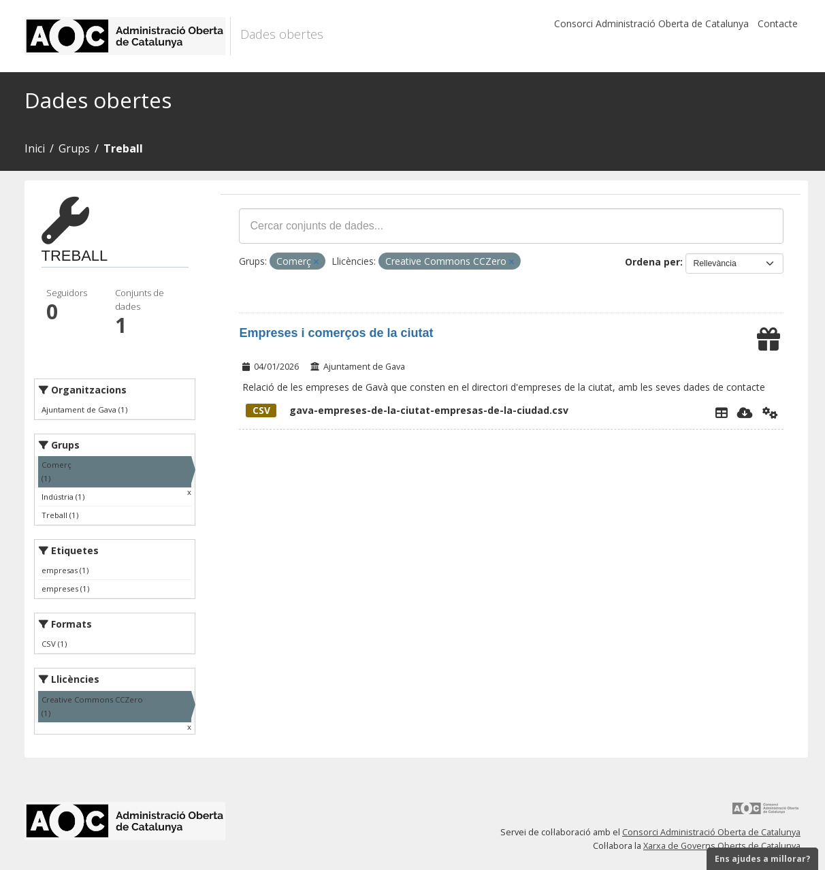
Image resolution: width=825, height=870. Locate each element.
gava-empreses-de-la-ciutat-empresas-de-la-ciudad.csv (407, 410)
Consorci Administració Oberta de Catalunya (651, 23)
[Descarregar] (745, 412)
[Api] (770, 412)
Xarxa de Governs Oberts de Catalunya (721, 846)
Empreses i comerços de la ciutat (336, 333)
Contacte (778, 23)
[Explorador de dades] (721, 412)
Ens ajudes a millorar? (762, 859)
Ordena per (652, 261)
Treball (123, 148)
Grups (74, 148)
